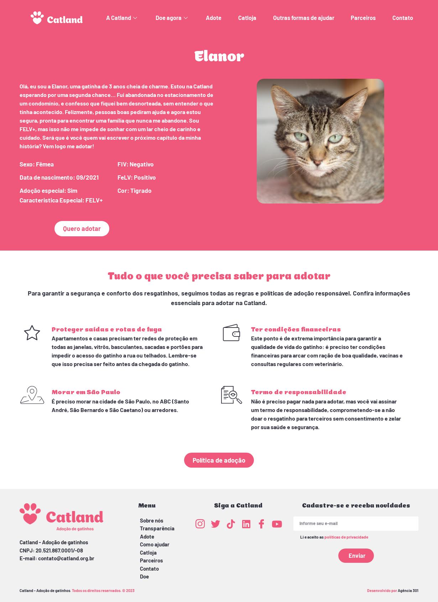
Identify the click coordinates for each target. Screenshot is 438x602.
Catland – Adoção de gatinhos (45, 590)
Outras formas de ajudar (303, 17)
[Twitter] (215, 523)
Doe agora (172, 17)
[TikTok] (230, 523)
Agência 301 (408, 590)
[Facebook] (261, 523)
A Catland (122, 17)
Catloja (247, 17)
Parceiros (363, 17)
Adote (213, 17)
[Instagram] (200, 523)
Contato (402, 17)
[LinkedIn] (246, 523)
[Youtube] (276, 523)
